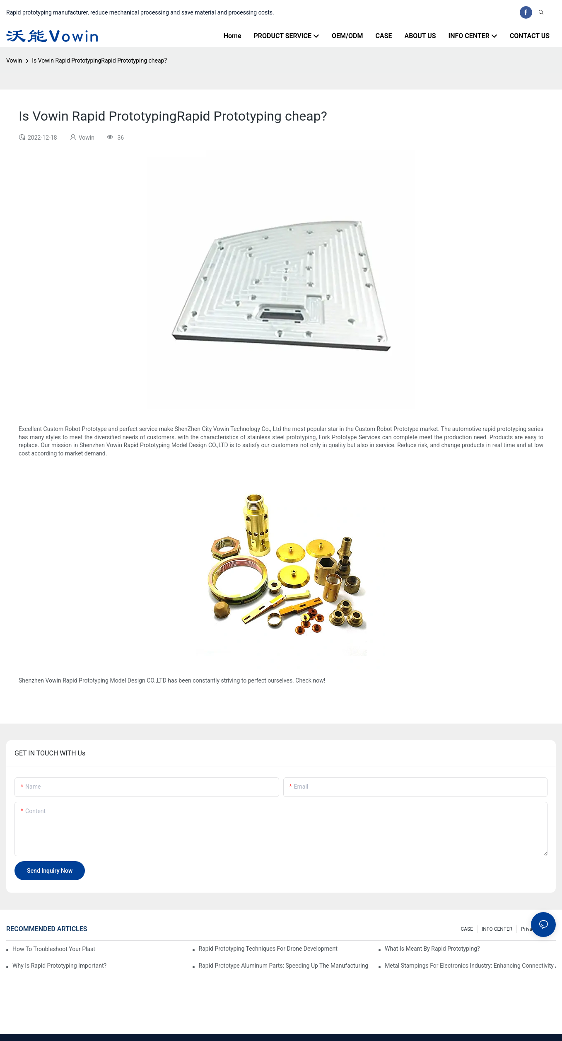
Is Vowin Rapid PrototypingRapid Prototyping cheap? (99, 60)
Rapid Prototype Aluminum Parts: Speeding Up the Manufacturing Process (284, 965)
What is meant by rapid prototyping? (432, 948)
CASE (467, 929)
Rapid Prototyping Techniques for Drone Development (268, 948)
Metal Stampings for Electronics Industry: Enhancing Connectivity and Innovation (470, 965)
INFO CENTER (497, 929)
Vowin (14, 60)
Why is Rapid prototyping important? (59, 965)
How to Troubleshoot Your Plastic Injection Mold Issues (53, 949)
